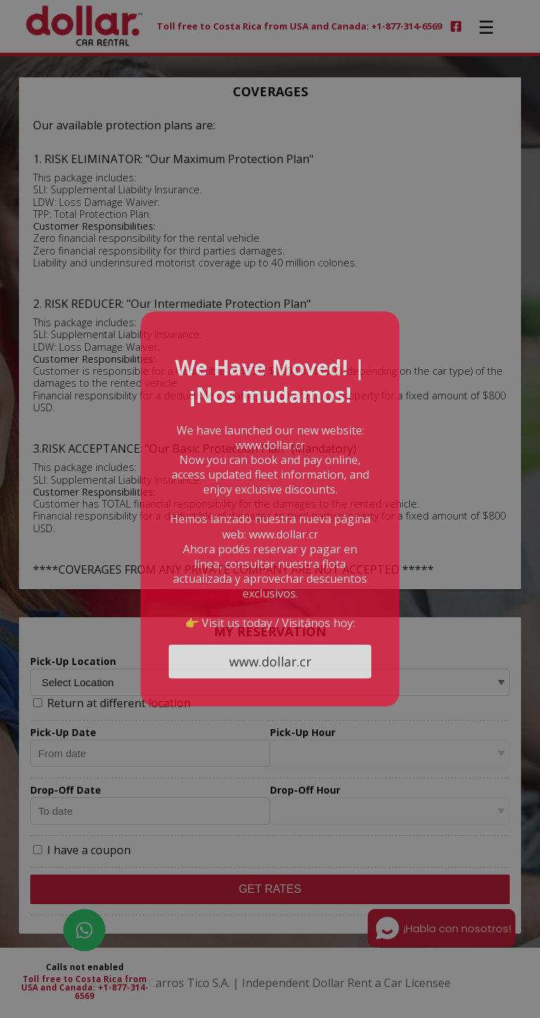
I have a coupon (82, 850)
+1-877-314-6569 (111, 991)
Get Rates (269, 889)
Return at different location (112, 703)
